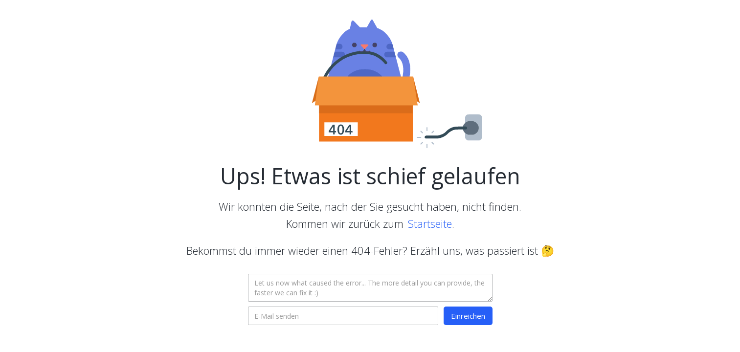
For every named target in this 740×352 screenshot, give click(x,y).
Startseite (430, 223)
